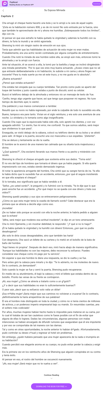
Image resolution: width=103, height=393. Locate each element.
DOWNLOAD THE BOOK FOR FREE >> (51, 386)
